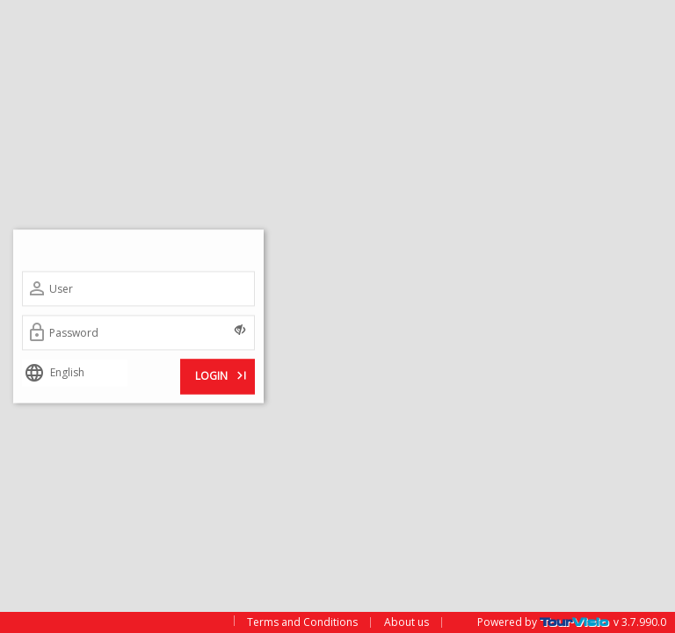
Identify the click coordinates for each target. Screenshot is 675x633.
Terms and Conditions (302, 622)
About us (406, 622)
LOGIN (222, 375)
